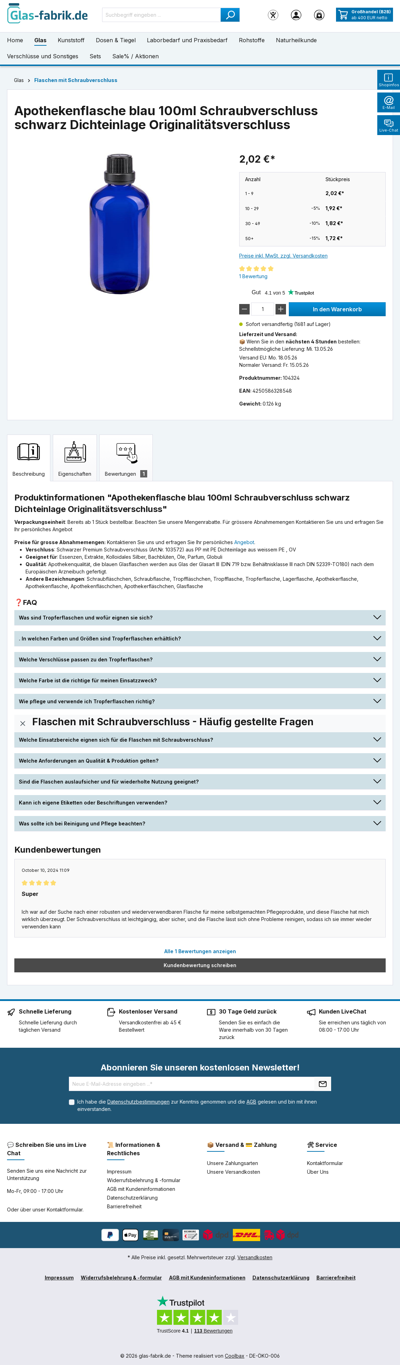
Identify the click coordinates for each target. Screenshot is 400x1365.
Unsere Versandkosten (233, 1172)
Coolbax (234, 1356)
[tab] (28, 458)
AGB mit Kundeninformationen (141, 1189)
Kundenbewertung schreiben (200, 965)
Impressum (119, 1171)
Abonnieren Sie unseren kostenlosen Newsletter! (200, 1067)
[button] (200, 617)
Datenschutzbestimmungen (138, 1102)
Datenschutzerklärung (132, 1198)
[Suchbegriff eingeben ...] (161, 15)
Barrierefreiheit (124, 1206)
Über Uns (318, 1172)
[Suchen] (230, 15)
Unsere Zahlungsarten (232, 1163)
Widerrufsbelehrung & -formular (143, 1180)
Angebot (244, 542)
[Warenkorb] (319, 15)
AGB (251, 1102)
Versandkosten (254, 1257)
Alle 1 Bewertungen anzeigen (200, 951)
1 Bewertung (253, 276)
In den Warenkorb (337, 309)
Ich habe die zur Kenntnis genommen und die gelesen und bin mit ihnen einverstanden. (197, 1105)
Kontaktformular (65, 1209)
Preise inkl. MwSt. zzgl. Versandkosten (283, 256)
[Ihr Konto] (296, 15)
